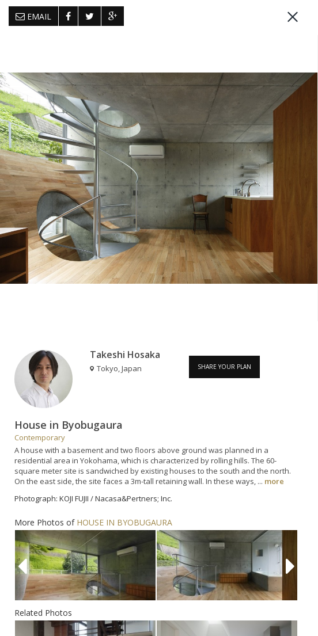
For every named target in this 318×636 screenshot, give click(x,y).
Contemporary (39, 437)
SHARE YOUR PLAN (224, 367)
